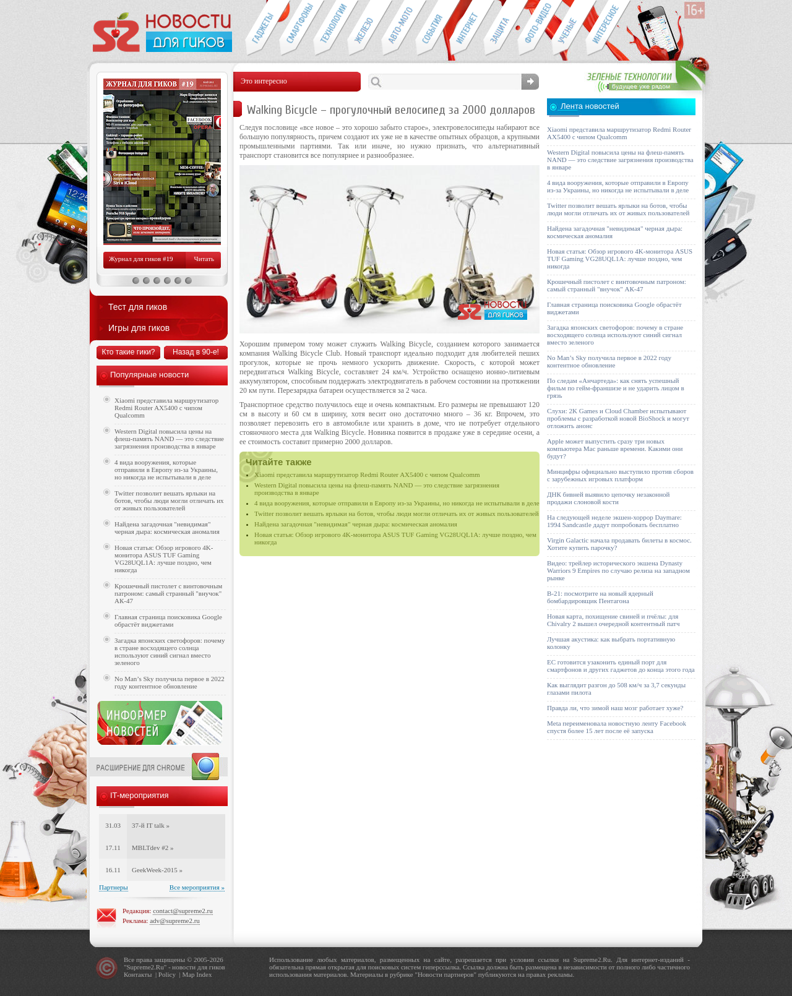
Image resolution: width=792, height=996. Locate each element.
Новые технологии (330, 28)
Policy (167, 974)
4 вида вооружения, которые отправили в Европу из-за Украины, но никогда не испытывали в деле (397, 503)
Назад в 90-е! (196, 352)
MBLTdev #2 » (152, 847)
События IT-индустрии (432, 28)
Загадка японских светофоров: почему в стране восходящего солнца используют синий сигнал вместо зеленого (169, 651)
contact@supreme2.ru (183, 910)
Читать (204, 258)
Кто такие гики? (128, 352)
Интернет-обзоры (466, 28)
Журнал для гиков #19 (141, 258)
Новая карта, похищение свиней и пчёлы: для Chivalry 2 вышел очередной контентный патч (613, 619)
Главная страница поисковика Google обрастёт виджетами (168, 620)
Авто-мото (398, 28)
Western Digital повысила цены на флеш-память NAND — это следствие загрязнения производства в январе (169, 438)
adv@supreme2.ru (175, 920)
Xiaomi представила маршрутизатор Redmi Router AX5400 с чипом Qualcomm (367, 474)
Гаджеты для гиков (261, 28)
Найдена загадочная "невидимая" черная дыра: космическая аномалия (355, 524)
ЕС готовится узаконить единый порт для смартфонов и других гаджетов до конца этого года (621, 665)
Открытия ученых (568, 28)
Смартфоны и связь (296, 28)
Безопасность (500, 28)
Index (204, 974)
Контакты (138, 974)
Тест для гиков (137, 307)
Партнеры (113, 887)
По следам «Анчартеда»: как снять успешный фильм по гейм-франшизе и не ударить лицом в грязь (615, 388)
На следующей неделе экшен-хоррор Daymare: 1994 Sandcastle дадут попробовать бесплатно (614, 520)
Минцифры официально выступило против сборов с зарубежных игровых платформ (620, 475)
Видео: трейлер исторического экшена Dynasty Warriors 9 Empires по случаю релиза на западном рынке (618, 570)
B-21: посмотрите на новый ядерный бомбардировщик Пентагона (600, 597)
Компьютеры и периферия (364, 28)
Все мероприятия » (197, 887)
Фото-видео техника (534, 28)
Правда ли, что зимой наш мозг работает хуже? (615, 707)
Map (188, 974)
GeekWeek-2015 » (157, 870)
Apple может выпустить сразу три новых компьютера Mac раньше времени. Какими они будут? (614, 448)
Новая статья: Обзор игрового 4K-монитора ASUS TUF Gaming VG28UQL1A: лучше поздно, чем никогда (163, 558)
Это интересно (608, 28)
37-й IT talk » (151, 825)
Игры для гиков (139, 328)
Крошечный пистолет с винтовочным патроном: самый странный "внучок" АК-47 (168, 593)
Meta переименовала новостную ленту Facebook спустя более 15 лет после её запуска (616, 726)
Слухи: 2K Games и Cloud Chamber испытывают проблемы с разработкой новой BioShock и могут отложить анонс (618, 418)
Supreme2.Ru (145, 967)
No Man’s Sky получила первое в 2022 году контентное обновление (169, 682)
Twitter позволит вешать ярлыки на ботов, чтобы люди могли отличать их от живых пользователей (396, 513)
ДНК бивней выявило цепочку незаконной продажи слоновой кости (608, 498)
